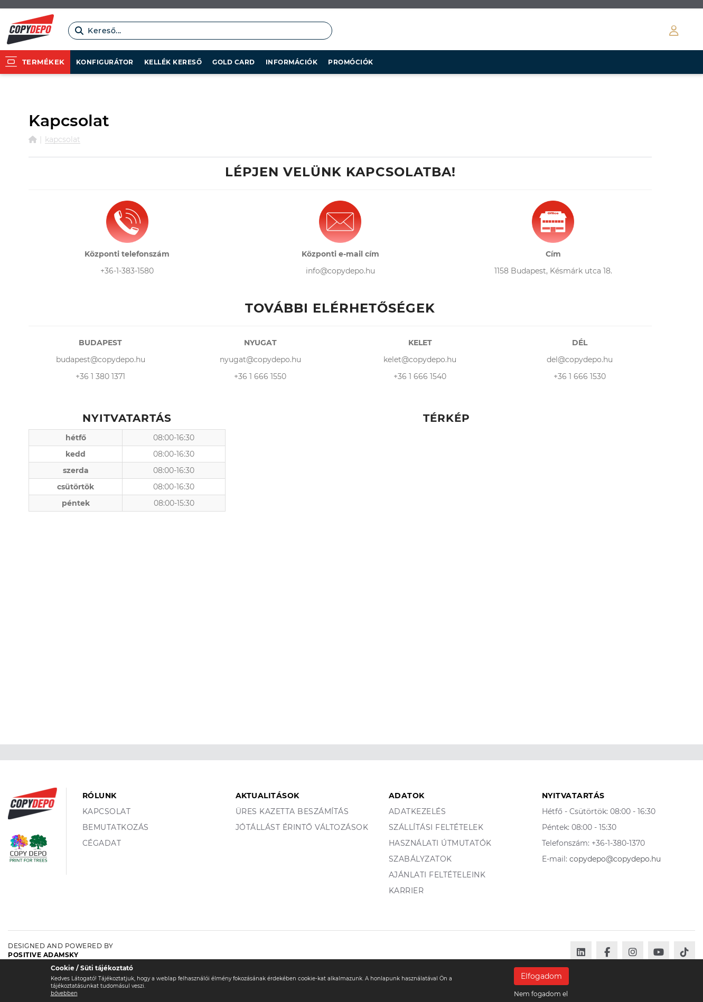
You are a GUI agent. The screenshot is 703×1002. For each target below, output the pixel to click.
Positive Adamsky (43, 955)
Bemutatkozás (115, 827)
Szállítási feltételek (436, 827)
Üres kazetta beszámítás (292, 811)
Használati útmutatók (440, 843)
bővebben (64, 993)
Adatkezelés (417, 811)
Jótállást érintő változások (302, 827)
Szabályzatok (420, 859)
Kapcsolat (62, 139)
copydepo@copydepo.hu (615, 859)
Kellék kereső (173, 62)
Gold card (233, 62)
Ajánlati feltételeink (437, 875)
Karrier (406, 890)
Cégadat (101, 843)
